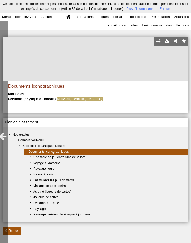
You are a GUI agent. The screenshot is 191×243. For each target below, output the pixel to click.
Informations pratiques (92, 17)
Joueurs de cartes (45, 197)
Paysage (39, 209)
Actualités (181, 17)
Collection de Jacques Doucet (44, 146)
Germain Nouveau (31, 140)
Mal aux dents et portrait (50, 186)
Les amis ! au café (46, 203)
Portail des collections (129, 17)
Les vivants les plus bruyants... (54, 180)
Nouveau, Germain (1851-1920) (79, 99)
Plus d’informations (139, 9)
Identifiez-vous (26, 17)
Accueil (46, 17)
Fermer (165, 9)
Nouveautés (21, 134)
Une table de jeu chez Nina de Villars (59, 157)
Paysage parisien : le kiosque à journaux (61, 214)
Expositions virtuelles (122, 25)
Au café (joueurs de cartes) (52, 192)
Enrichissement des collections (165, 25)
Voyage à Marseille (46, 163)
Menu (6, 17)
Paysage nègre (44, 168)
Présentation (160, 17)
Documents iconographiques (49, 152)
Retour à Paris (43, 174)
